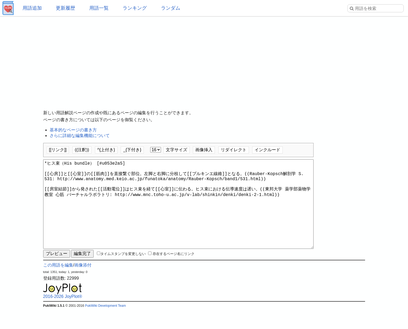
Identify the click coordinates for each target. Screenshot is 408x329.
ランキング (135, 8)
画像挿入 (203, 149)
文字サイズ (176, 149)
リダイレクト (234, 149)
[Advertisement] (204, 59)
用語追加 (32, 8)
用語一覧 (99, 8)
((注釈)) (82, 149)
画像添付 (82, 284)
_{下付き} (132, 149)
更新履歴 (65, 8)
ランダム (170, 8)
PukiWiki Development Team (105, 325)
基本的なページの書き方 (73, 130)
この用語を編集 (58, 284)
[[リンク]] (58, 149)
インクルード (267, 149)
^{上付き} (106, 149)
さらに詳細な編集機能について (80, 135)
